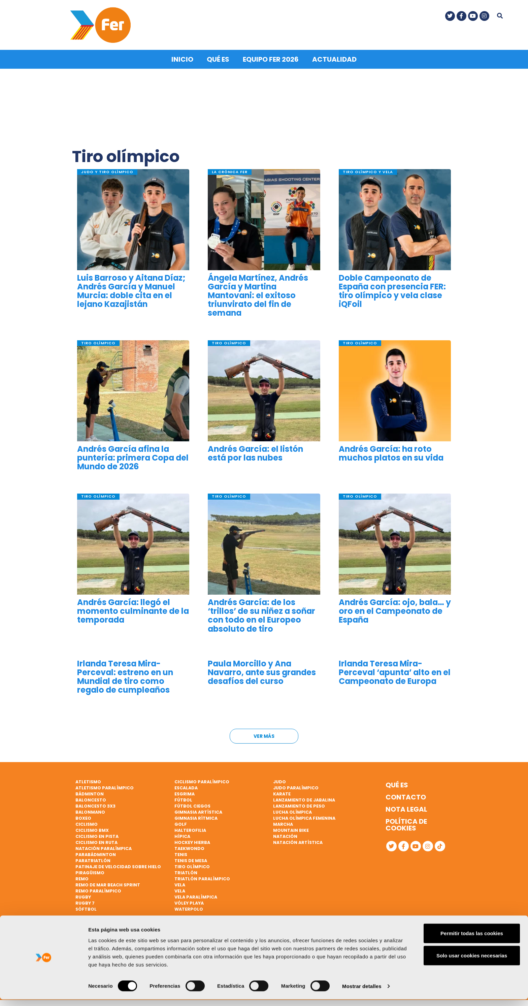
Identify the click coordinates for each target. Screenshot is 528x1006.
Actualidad (334, 58)
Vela (179, 884)
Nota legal (406, 808)
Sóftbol (86, 908)
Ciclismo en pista (97, 836)
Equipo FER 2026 (271, 58)
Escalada (186, 787)
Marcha (283, 823)
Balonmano (90, 811)
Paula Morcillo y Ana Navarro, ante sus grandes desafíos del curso (262, 671)
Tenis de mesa (190, 860)
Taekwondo (189, 848)
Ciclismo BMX (92, 829)
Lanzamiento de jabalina (304, 799)
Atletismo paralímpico (104, 787)
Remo (82, 878)
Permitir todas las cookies (471, 940)
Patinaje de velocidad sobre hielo (118, 866)
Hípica (182, 836)
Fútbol (183, 799)
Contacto (406, 796)
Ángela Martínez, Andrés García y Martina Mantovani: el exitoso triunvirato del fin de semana (258, 295)
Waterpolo (188, 908)
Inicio (182, 58)
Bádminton (89, 793)
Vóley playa (189, 902)
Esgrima (184, 793)
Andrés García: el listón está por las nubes (255, 452)
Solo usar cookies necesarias (471, 962)
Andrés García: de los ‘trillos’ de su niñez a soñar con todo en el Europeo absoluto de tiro (261, 615)
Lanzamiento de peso (299, 805)
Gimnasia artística (198, 811)
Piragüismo (89, 872)
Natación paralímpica (103, 848)
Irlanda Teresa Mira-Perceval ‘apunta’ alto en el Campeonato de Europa (395, 671)
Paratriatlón (92, 860)
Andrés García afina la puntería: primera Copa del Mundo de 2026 (133, 457)
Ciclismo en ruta (96, 842)
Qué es (218, 58)
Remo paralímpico (98, 890)
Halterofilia (190, 829)
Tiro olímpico (192, 866)
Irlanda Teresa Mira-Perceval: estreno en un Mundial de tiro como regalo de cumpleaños (125, 676)
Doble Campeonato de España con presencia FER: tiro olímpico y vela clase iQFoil (392, 290)
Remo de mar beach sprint (107, 884)
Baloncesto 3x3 (95, 805)
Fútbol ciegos (192, 805)
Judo (279, 781)
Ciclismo (86, 823)
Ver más (264, 735)
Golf (180, 823)
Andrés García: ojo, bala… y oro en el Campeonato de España (395, 610)
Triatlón (185, 872)
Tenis (180, 854)
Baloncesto (90, 799)
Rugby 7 (85, 902)
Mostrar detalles (362, 993)
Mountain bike (291, 829)
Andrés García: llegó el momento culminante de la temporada (133, 610)
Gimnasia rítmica (196, 817)
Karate (282, 793)
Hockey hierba (192, 842)
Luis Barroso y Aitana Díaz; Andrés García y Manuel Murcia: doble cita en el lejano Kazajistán (131, 290)
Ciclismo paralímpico (201, 781)
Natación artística (298, 842)
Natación (285, 836)
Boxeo (83, 817)
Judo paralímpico (296, 787)
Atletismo (88, 781)
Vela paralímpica (195, 896)
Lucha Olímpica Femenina (304, 817)
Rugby (83, 896)
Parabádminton (95, 854)
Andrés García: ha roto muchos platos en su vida (391, 452)
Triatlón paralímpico (202, 878)
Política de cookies (406, 824)
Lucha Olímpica (292, 811)
